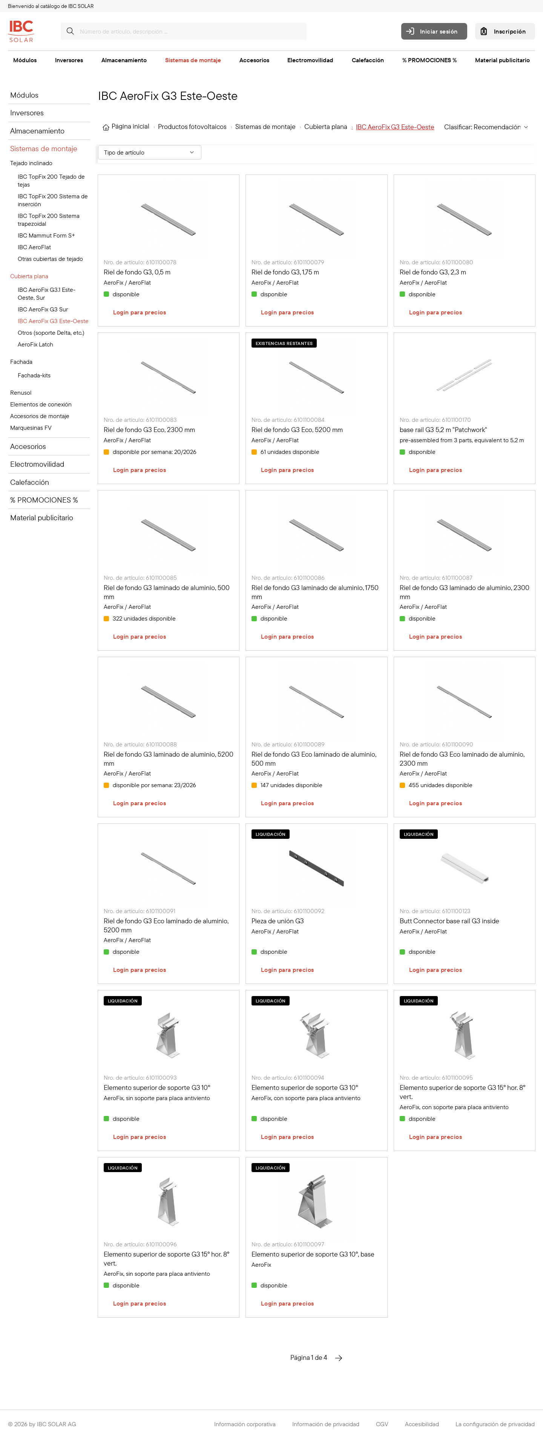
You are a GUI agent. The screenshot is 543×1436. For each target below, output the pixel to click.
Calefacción (368, 60)
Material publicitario (502, 60)
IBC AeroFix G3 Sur (43, 309)
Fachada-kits (34, 375)
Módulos (25, 60)
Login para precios (139, 312)
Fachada (21, 361)
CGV (382, 1424)
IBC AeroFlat (34, 247)
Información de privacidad (325, 1424)
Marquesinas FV (31, 427)
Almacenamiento (124, 60)
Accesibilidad (422, 1424)
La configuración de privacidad (495, 1424)
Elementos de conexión (41, 404)
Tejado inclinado (31, 163)
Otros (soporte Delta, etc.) (51, 332)
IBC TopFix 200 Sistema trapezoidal (49, 219)
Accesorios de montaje (39, 416)
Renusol (21, 392)
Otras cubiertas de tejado (50, 258)
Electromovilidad (310, 60)
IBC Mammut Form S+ (46, 235)
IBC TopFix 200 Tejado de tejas (51, 180)
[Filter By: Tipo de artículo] (150, 152)
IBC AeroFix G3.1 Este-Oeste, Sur (46, 293)
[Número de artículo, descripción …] (184, 31)
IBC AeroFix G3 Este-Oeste (53, 321)
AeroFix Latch (35, 344)
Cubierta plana (29, 276)
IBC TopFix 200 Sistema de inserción (53, 200)
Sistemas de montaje (193, 60)
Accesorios (254, 60)
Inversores (69, 60)
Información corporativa (245, 1424)
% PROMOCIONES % (429, 60)
